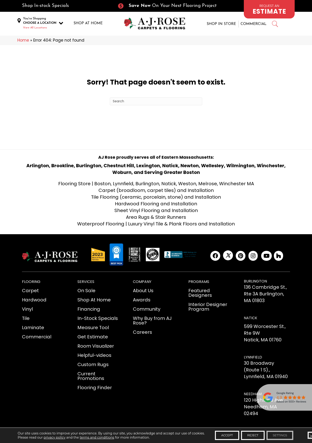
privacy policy (53, 439)
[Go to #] (274, 25)
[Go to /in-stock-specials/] (65, 6)
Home (23, 40)
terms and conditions (95, 439)
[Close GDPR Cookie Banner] (304, 434)
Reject (247, 434)
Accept (217, 434)
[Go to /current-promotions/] (171, 5)
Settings (279, 434)
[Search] (156, 102)
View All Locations (35, 28)
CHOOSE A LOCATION (39, 23)
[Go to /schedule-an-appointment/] (269, 9)
